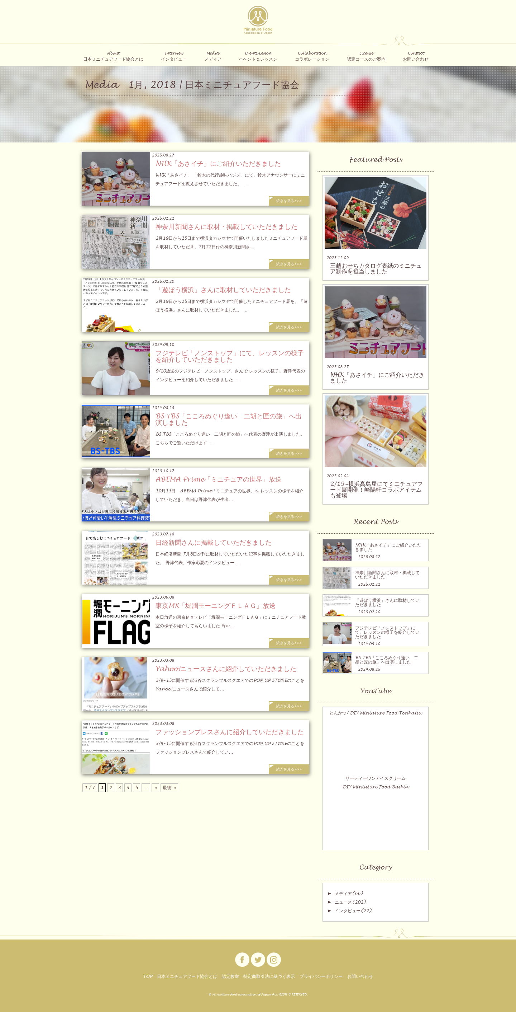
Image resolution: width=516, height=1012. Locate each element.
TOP (147, 976)
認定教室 (230, 976)
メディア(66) (349, 893)
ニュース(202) (350, 902)
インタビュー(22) (353, 911)
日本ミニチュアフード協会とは (187, 976)
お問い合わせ (360, 976)
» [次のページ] (155, 788)
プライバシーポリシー (321, 976)
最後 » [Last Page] (169, 788)
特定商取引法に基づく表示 (269, 976)
